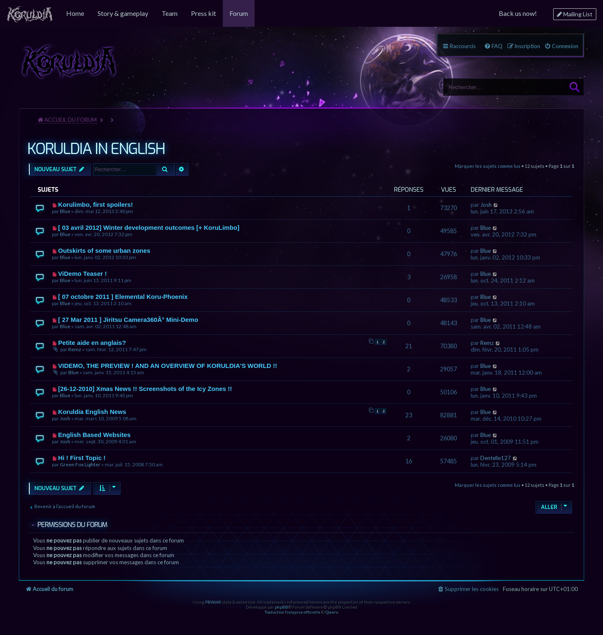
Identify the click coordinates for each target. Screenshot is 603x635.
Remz (74, 349)
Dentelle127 (495, 458)
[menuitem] (30, 13)
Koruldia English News (92, 411)
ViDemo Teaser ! (82, 273)
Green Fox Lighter (80, 464)
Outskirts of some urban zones (104, 250)
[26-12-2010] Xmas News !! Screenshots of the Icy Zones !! (145, 388)
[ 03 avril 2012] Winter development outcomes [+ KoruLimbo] (149, 227)
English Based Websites (94, 434)
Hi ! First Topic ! (82, 457)
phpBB (281, 606)
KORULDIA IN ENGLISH (96, 149)
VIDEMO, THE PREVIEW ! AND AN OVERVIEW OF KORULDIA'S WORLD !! (167, 365)
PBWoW (213, 601)
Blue (65, 211)
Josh (486, 204)
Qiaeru (331, 611)
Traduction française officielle (292, 611)
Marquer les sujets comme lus (488, 166)
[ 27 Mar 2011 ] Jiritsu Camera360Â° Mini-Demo (128, 319)
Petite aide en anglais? (92, 342)
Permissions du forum (72, 524)
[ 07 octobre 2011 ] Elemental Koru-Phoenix (123, 296)
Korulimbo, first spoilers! (95, 204)
